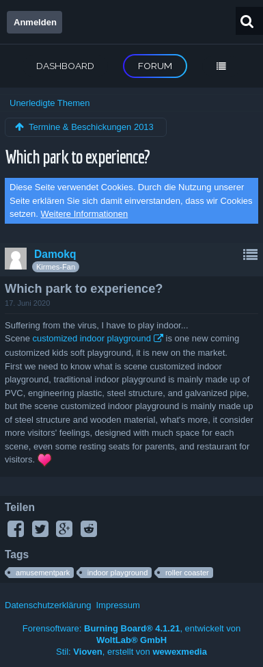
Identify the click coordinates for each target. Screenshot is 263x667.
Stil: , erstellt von (131, 651)
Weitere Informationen (84, 214)
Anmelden (35, 22)
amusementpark (43, 572)
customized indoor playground (91, 338)
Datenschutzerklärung (48, 605)
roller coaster (187, 572)
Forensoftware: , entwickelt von (132, 634)
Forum (155, 65)
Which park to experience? (77, 156)
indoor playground (117, 572)
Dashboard (65, 65)
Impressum (117, 605)
